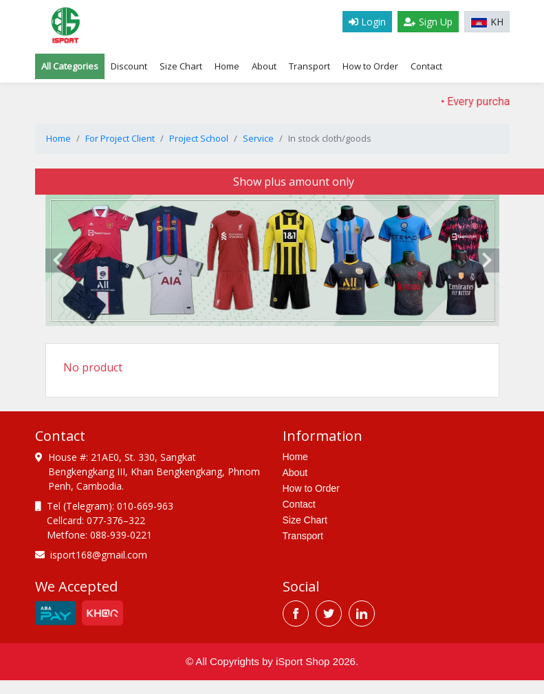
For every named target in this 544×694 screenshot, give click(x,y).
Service (258, 138)
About (264, 66)
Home (227, 66)
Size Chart (305, 519)
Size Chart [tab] (181, 66)
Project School (198, 138)
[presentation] (57, 260)
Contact (426, 66)
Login (367, 21)
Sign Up (428, 21)
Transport (309, 66)
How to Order (370, 66)
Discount (129, 66)
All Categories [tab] (69, 66)
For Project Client (120, 138)
